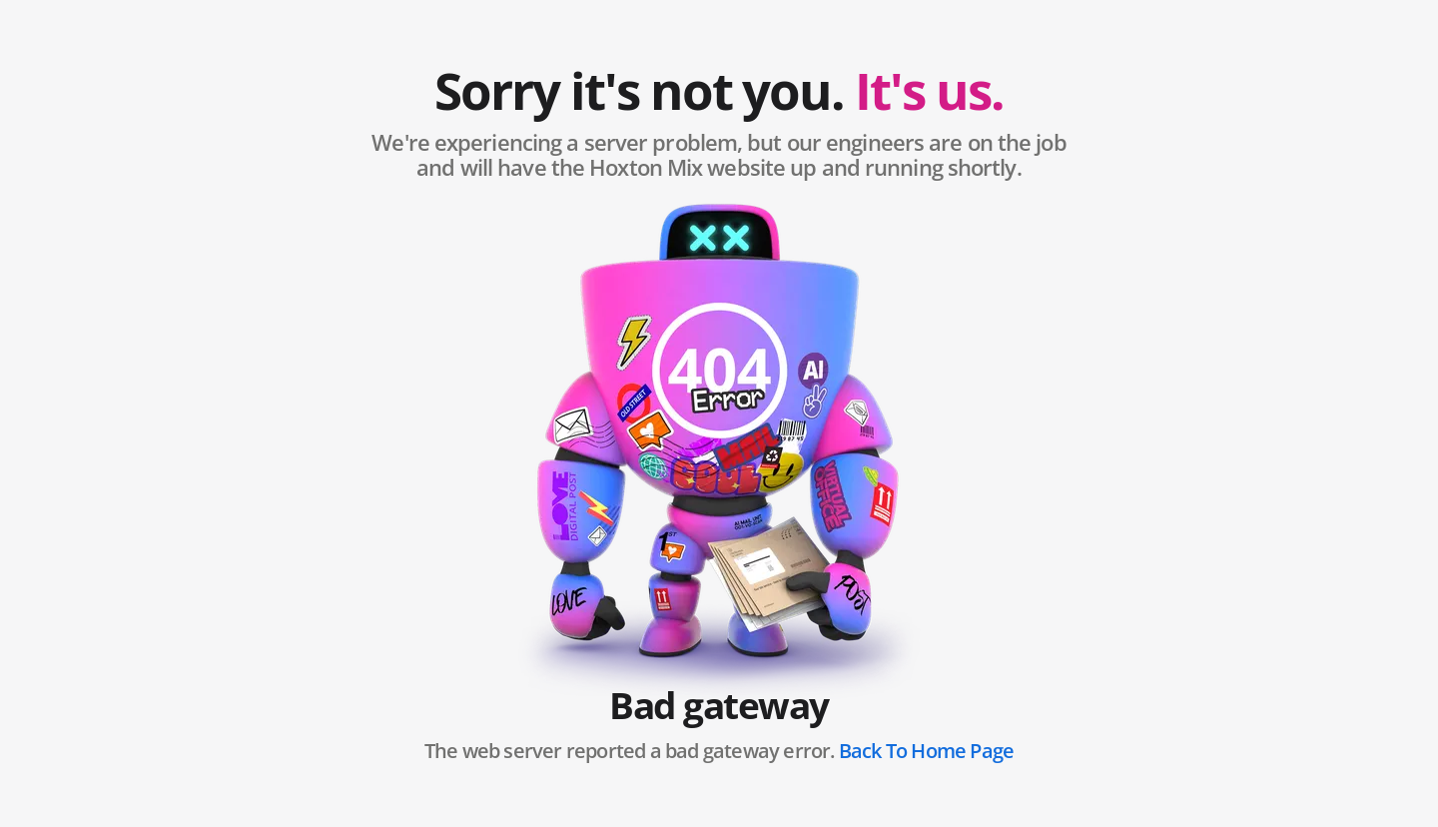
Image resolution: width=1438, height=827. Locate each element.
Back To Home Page (926, 750)
